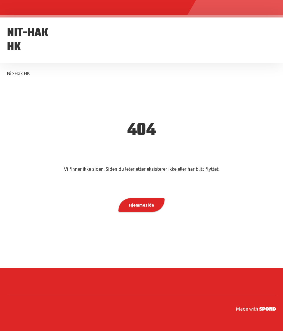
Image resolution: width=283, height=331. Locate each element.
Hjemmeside (141, 205)
